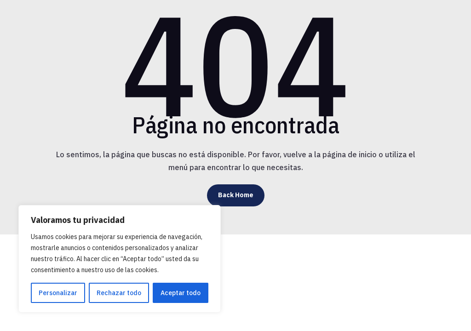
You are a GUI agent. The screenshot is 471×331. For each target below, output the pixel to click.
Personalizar (58, 293)
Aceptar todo (181, 293)
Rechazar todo (119, 293)
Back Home (235, 195)
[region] (119, 259)
